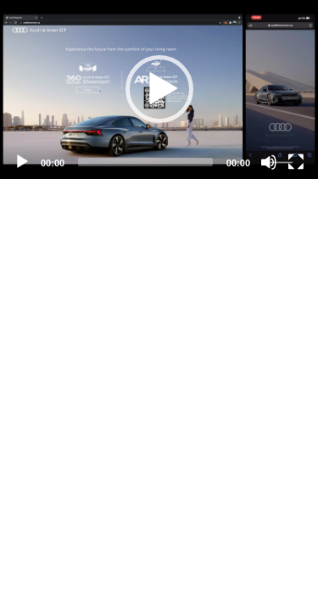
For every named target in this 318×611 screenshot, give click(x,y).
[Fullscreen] (295, 162)
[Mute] (268, 162)
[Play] (22, 162)
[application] (159, 89)
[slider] (145, 162)
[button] (159, 89)
